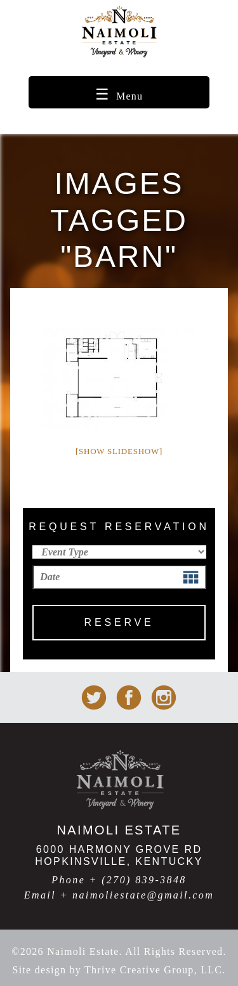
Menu (129, 96)
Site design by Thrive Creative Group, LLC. (118, 969)
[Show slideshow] (119, 451)
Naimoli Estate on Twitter (94, 697)
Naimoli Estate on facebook (129, 697)
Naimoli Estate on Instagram (163, 697)
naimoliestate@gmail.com (143, 895)
